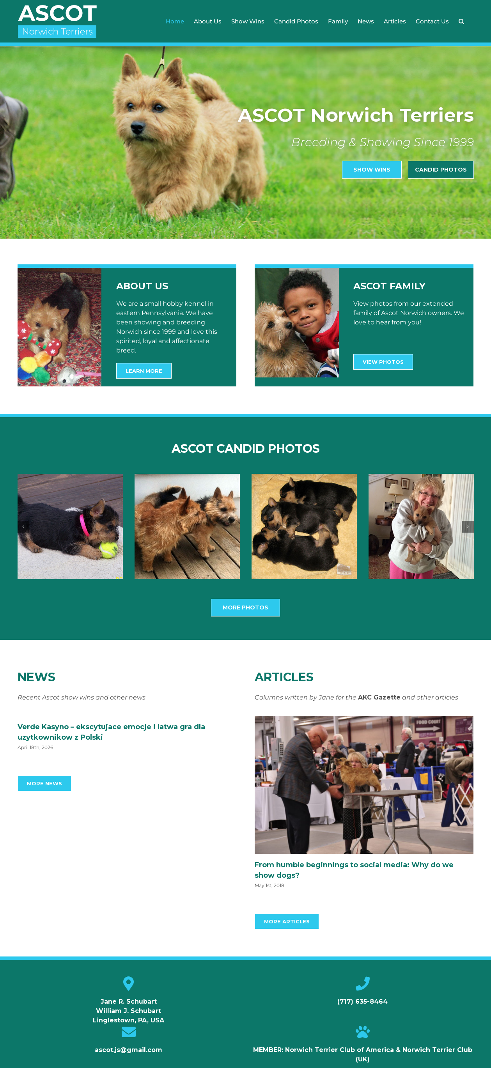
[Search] (461, 21)
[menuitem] (175, 21)
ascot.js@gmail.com (128, 1050)
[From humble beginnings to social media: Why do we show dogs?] (364, 785)
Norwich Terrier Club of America (339, 1050)
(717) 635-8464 (362, 1001)
